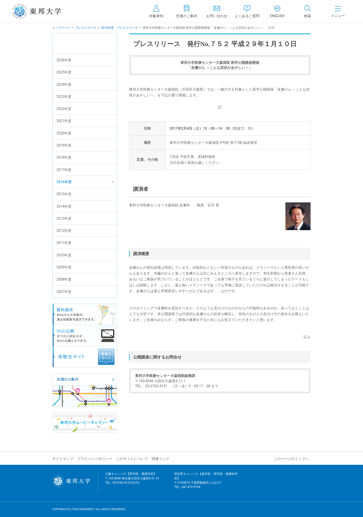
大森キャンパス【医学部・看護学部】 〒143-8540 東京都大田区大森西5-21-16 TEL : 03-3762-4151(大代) (132, 481)
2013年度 (63, 218)
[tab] (307, 11)
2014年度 (63, 206)
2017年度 (63, 170)
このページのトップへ (291, 459)
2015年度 (63, 194)
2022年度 (63, 109)
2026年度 (63, 60)
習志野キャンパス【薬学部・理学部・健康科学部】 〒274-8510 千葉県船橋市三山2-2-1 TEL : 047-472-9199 (206, 483)
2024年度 (63, 85)
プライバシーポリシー (94, 459)
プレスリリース (85, 28)
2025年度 (63, 72)
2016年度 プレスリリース (119, 28)
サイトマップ (62, 459)
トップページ (61, 28)
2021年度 (63, 121)
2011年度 (63, 243)
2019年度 (63, 145)
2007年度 (63, 292)
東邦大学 (42, 11)
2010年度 (63, 255)
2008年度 (63, 279)
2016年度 (64, 182)
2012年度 (63, 231)
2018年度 (63, 157)
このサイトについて (132, 459)
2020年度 (63, 133)
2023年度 (63, 97)
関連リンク (160, 459)
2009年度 (63, 267)
